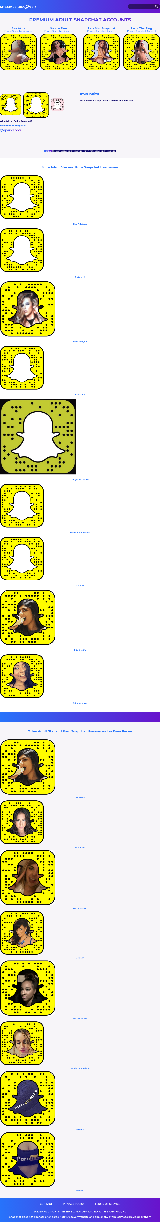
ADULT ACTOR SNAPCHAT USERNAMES (99, 151)
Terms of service (107, 1204)
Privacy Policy (74, 1204)
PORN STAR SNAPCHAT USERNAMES (67, 151)
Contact (46, 1204)
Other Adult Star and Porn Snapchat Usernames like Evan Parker (80, 731)
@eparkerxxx (10, 130)
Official (47, 151)
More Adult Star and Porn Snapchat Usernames (80, 167)
